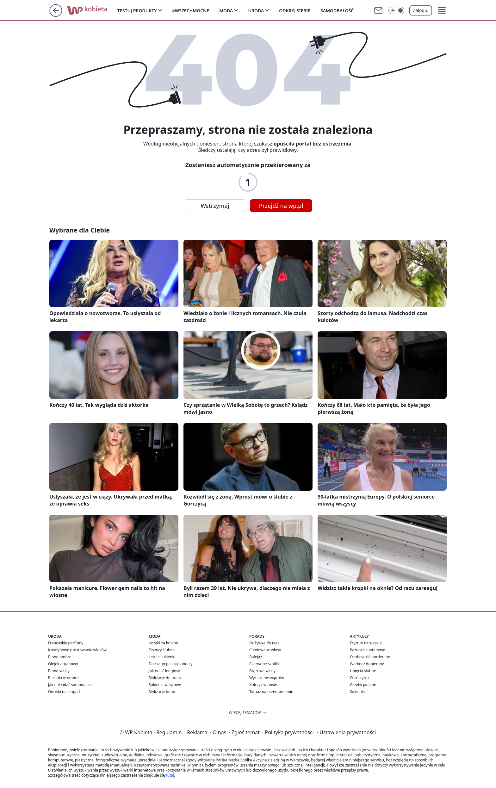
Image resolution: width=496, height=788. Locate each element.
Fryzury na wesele (365, 643)
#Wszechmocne (190, 11)
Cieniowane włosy (265, 650)
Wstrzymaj (215, 205)
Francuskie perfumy (65, 643)
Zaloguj (421, 10)
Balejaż (255, 657)
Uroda (256, 11)
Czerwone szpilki (264, 664)
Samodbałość (337, 11)
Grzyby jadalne (363, 684)
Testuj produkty (137, 11)
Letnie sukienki (162, 657)
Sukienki (357, 691)
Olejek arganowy (63, 664)
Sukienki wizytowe (165, 684)
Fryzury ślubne (162, 650)
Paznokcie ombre (63, 677)
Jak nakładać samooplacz (70, 684)
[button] (442, 10)
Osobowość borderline (370, 657)
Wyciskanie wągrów (266, 677)
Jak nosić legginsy (164, 670)
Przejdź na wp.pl (281, 205)
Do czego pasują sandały (171, 664)
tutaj (170, 775)
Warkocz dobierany (367, 664)
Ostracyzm (359, 677)
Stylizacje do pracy (165, 677)
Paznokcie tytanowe (367, 650)
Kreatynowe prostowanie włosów (77, 650)
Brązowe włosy (262, 670)
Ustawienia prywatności (346, 732)
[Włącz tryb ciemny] (396, 10)
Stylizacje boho (162, 691)
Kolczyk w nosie (263, 684)
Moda (226, 11)
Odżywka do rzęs (264, 643)
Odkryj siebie (294, 11)
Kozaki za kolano (163, 643)
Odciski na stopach (65, 691)
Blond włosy (59, 670)
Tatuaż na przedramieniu (271, 691)
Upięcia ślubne (363, 670)
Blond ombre (59, 657)
